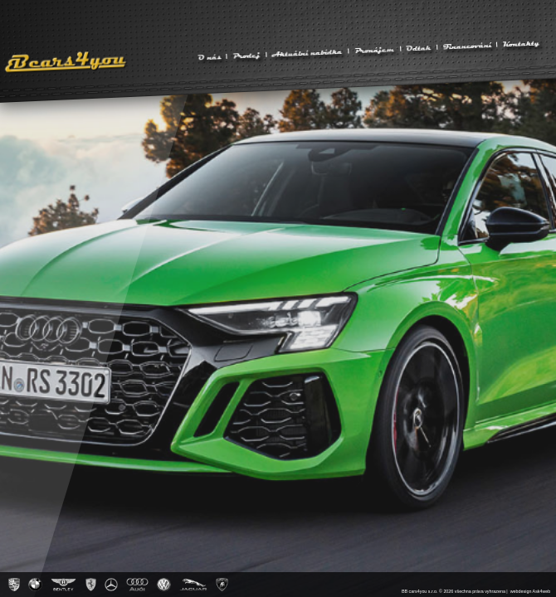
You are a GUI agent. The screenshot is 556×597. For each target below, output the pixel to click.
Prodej (246, 55)
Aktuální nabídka (306, 53)
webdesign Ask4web (530, 591)
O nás (210, 56)
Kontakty (521, 42)
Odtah (419, 47)
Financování (466, 45)
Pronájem (374, 49)
